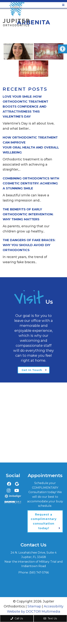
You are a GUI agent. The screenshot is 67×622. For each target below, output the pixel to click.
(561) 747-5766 (39, 572)
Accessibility (53, 606)
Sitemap (34, 606)
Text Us (50, 618)
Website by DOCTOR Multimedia (33, 611)
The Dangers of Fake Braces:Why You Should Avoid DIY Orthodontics (29, 245)
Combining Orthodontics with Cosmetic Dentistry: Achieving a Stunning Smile (31, 183)
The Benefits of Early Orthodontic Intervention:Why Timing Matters (28, 214)
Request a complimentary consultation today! (44, 521)
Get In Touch (32, 370)
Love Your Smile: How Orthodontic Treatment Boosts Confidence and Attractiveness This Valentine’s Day (25, 106)
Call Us (17, 618)
